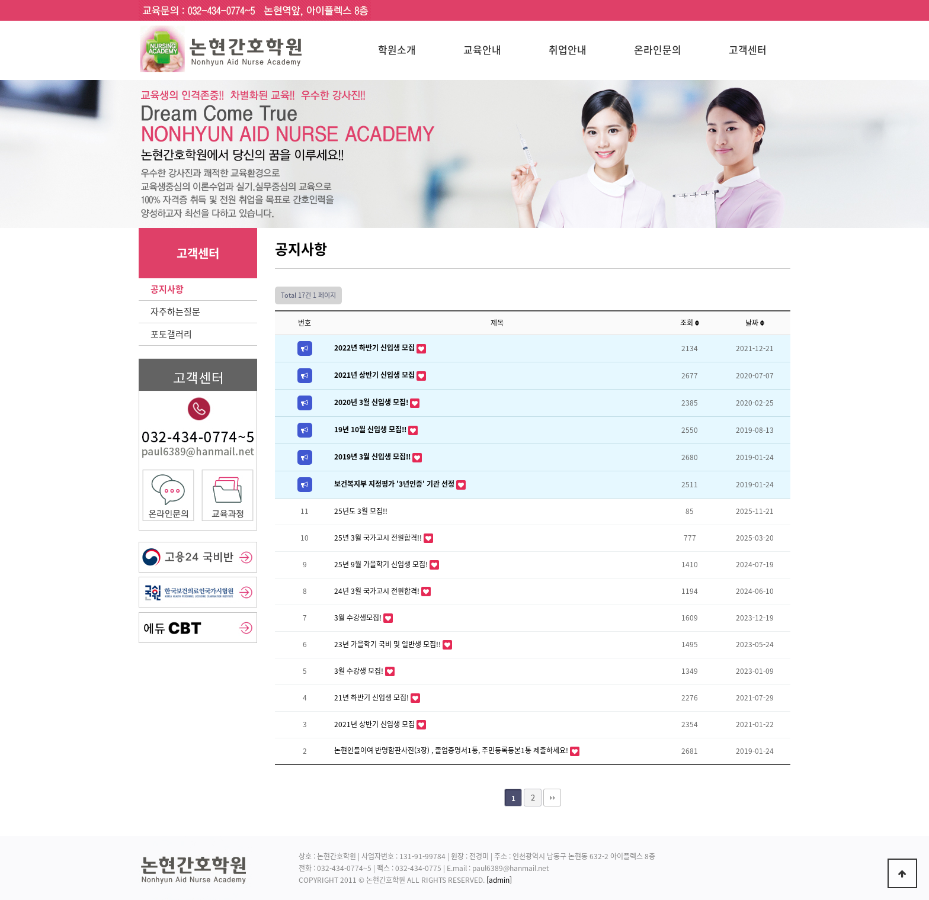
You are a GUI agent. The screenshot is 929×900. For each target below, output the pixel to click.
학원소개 (397, 49)
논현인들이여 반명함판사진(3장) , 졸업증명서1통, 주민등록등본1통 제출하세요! (452, 750)
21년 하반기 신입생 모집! (372, 697)
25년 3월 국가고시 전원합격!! (379, 537)
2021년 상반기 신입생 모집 (375, 374)
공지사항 (167, 288)
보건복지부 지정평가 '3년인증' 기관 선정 (395, 483)
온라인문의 (657, 49)
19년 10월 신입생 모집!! (371, 429)
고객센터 (748, 49)
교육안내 (482, 49)
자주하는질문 (175, 311)
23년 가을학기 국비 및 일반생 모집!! (388, 644)
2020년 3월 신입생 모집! (372, 402)
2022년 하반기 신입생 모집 (375, 347)
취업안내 (568, 49)
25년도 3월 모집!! (360, 511)
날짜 (754, 322)
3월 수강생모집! (358, 617)
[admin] (499, 880)
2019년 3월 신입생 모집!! (373, 456)
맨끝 (552, 797)
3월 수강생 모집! (359, 671)
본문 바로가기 (0, 0)
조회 (689, 322)
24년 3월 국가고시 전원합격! (377, 591)
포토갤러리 (171, 333)
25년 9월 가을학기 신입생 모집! (382, 564)
